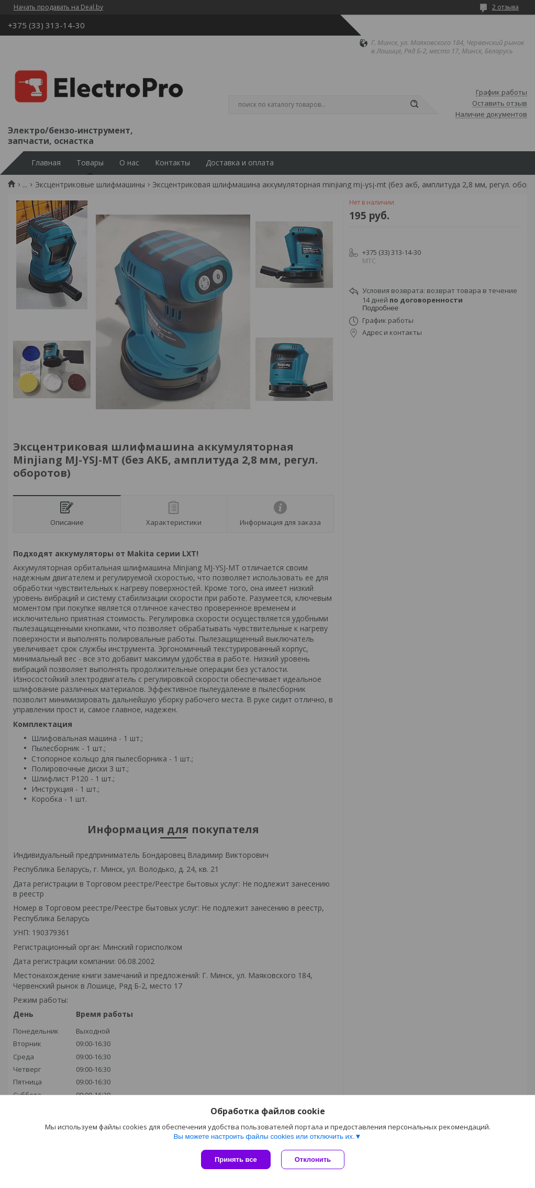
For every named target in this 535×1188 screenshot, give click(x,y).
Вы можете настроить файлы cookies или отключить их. (263, 1136)
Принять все (236, 1159)
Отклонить (313, 1159)
